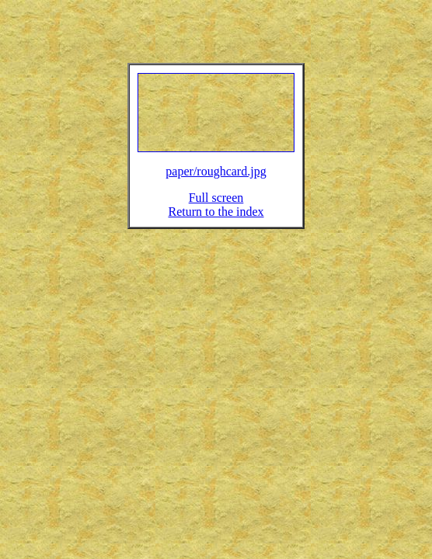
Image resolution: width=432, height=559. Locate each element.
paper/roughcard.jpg (215, 180)
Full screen (216, 207)
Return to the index (215, 220)
